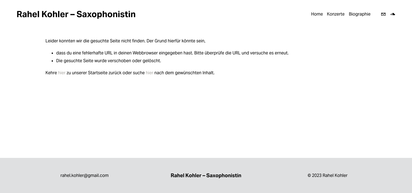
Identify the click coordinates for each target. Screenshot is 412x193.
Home (317, 14)
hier (62, 73)
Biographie (360, 14)
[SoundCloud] (392, 14)
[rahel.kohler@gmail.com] (383, 14)
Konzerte (336, 14)
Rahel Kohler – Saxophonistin (76, 14)
